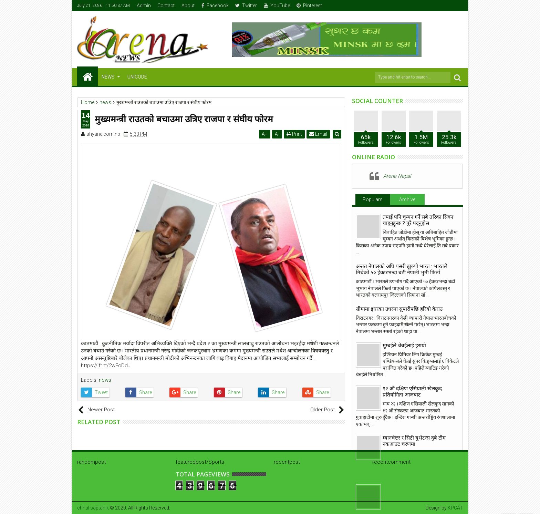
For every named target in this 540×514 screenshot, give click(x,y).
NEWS (108, 77)
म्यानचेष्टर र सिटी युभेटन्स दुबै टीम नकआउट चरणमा (414, 441)
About (188, 5)
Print (294, 134)
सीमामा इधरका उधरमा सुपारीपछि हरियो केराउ (399, 309)
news (105, 380)
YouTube (277, 5)
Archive (407, 199)
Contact (166, 5)
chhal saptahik (93, 508)
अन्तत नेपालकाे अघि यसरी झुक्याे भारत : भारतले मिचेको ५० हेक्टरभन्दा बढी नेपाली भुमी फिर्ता (401, 269)
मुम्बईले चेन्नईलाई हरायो (404, 345)
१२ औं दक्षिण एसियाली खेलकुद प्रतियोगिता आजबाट (412, 392)
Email (319, 134)
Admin (144, 5)
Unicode (137, 77)
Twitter (246, 5)
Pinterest (309, 5)
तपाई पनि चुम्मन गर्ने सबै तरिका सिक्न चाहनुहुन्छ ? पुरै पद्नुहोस (418, 220)
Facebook (215, 5)
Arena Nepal (397, 176)
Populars (373, 199)
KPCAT (455, 508)
